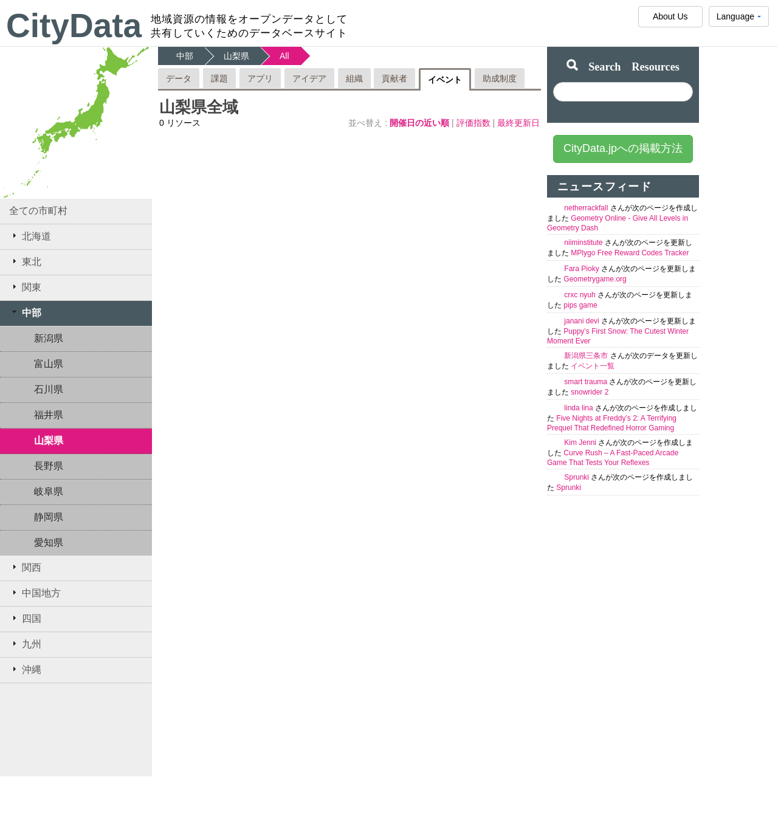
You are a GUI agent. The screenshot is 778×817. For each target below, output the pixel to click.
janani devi (582, 321)
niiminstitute (584, 242)
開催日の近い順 (421, 123)
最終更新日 (518, 123)
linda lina (579, 408)
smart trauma (586, 381)
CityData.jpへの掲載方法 (623, 148)
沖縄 (25, 669)
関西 (25, 567)
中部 (25, 312)
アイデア (309, 78)
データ (178, 78)
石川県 (48, 389)
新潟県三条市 (587, 355)
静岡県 (48, 517)
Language (739, 19)
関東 (25, 286)
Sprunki (577, 477)
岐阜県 (48, 491)
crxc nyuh (580, 295)
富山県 (48, 364)
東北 (25, 261)
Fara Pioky (582, 268)
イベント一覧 (592, 366)
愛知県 (48, 542)
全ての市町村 (38, 210)
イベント (445, 79)
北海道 (30, 235)
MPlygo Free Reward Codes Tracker (630, 253)
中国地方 (35, 592)
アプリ (260, 78)
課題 (219, 78)
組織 (354, 78)
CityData (74, 25)
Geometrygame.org (594, 279)
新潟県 (48, 338)
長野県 (48, 466)
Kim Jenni (581, 442)
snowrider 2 (589, 392)
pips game (580, 305)
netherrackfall (587, 208)
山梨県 (48, 440)
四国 (25, 618)
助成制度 (500, 78)
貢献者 (394, 78)
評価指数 (474, 123)
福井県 (48, 415)
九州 (25, 643)
